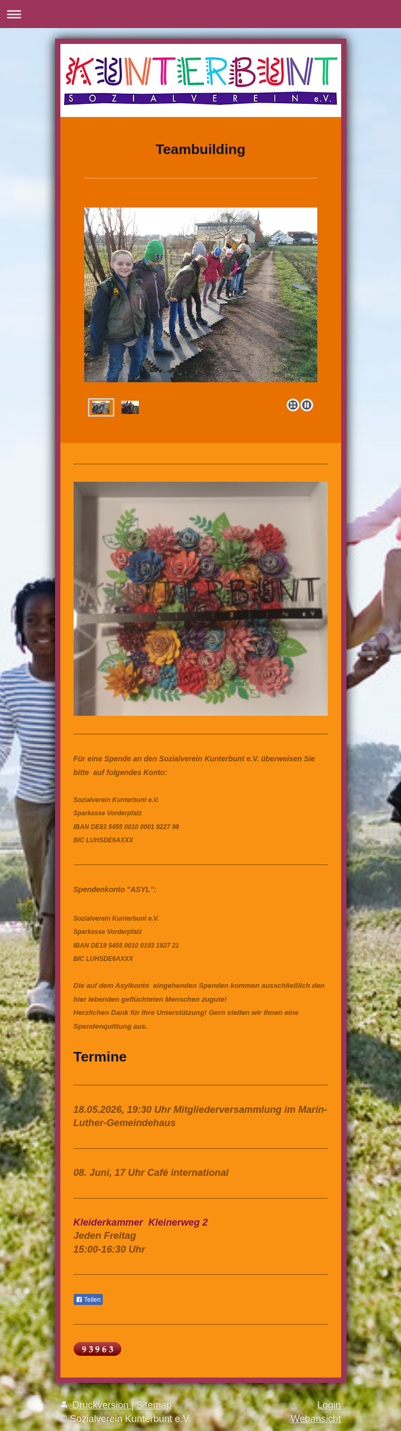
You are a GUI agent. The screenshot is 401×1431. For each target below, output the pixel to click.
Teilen (88, 1299)
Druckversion (95, 1405)
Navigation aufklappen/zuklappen (200, 14)
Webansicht (316, 1419)
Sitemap (154, 1405)
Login (329, 1405)
